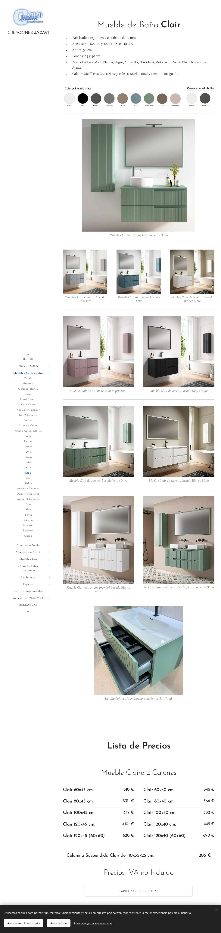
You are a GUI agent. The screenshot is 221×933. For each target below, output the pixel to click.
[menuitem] (28, 359)
